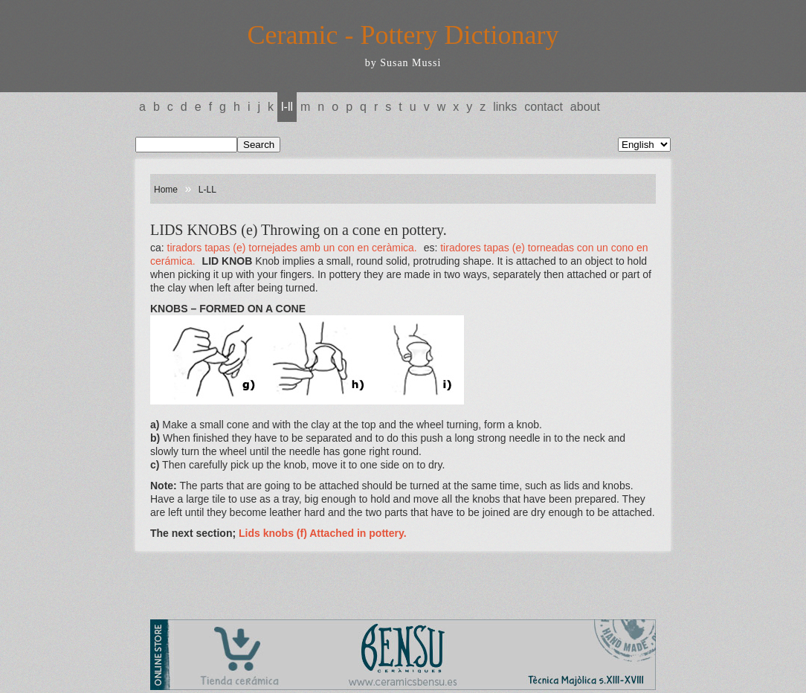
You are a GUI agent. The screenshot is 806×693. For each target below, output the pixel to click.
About (585, 106)
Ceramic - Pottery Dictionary (403, 35)
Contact (543, 106)
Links (505, 106)
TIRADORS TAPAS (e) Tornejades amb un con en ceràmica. (292, 248)
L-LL (287, 106)
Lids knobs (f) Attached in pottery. (323, 533)
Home (166, 189)
